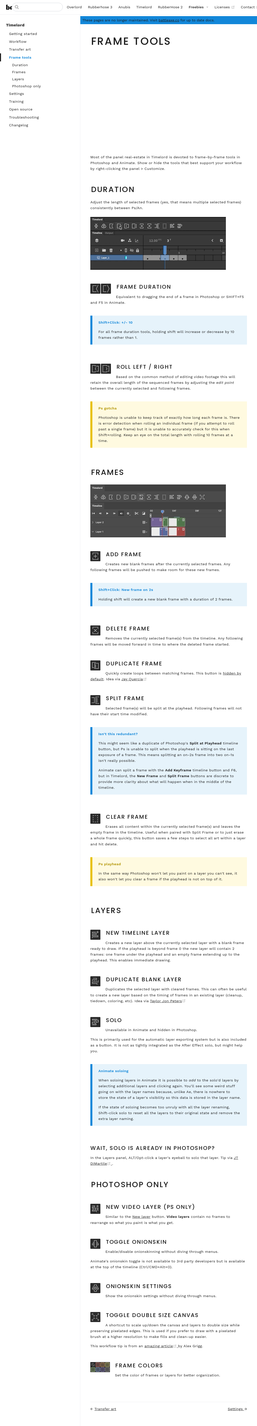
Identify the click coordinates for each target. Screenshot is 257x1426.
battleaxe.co (169, 20)
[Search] (37, 7)
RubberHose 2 (170, 7)
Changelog (18, 125)
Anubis (124, 7)
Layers (18, 79)
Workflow (18, 42)
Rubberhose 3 (100, 7)
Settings (16, 94)
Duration (20, 65)
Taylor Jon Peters (168, 1001)
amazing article (161, 1346)
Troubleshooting (24, 117)
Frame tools (20, 57)
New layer (141, 1217)
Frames (19, 72)
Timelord (144, 7)
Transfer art (20, 49)
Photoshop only (26, 86)
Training (16, 101)
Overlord (74, 7)
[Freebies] (199, 7)
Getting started (23, 34)
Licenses (224, 7)
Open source (21, 109)
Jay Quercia (134, 679)
